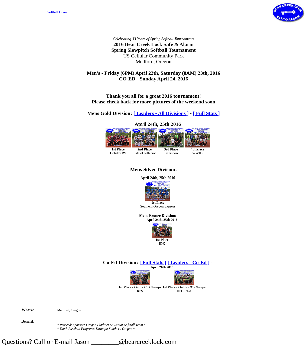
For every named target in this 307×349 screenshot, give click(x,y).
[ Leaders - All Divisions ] (161, 113)
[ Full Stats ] (206, 113)
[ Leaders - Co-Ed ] (189, 262)
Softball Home (57, 12)
